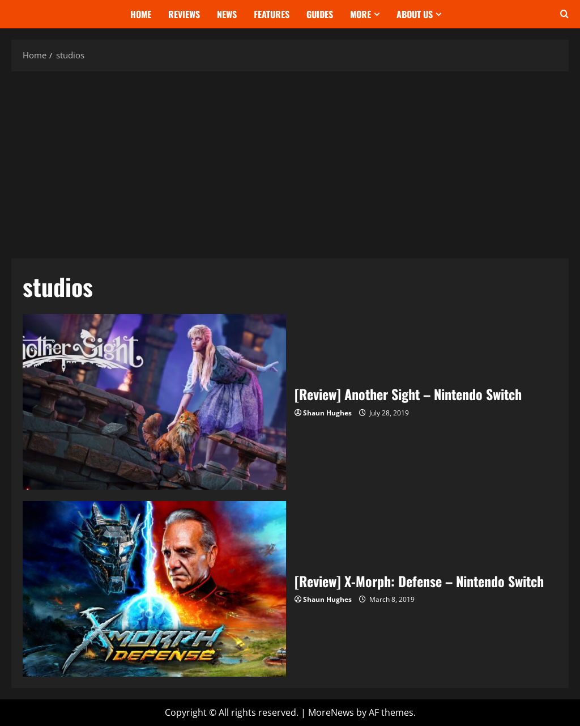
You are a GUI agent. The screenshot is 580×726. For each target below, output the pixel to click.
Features (271, 14)
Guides (319, 14)
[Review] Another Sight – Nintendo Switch (154, 402)
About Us (414, 14)
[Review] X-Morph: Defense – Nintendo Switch (154, 589)
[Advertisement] (290, 162)
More (360, 14)
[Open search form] (564, 14)
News (227, 14)
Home (140, 14)
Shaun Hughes (327, 413)
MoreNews (331, 712)
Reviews (184, 14)
